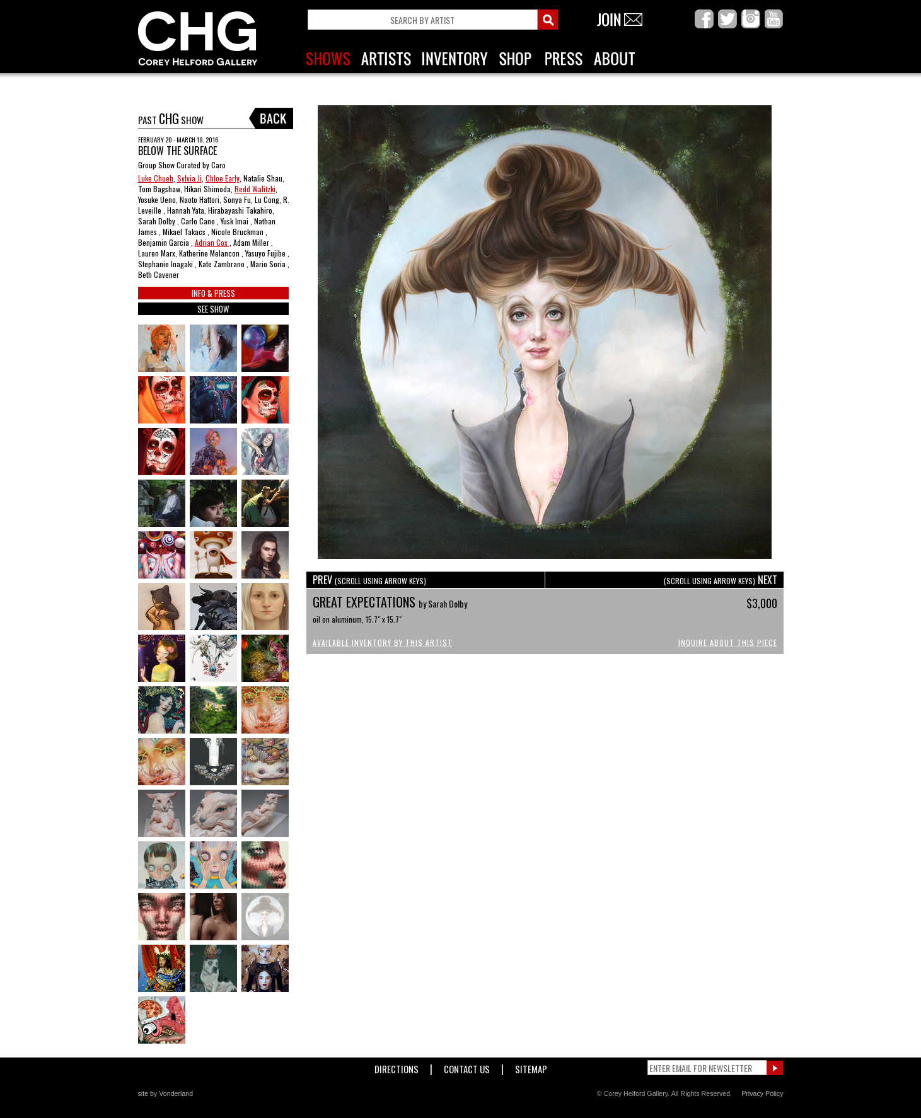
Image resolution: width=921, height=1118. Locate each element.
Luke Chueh (155, 178)
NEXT (720, 579)
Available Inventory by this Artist (383, 642)
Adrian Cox (212, 242)
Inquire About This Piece (727, 642)
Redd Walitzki (255, 188)
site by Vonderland (166, 1093)
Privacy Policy (762, 1093)
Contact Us (467, 1067)
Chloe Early (223, 178)
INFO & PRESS (213, 293)
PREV (369, 579)
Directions (396, 1067)
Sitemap (531, 1067)
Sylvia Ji (189, 178)
